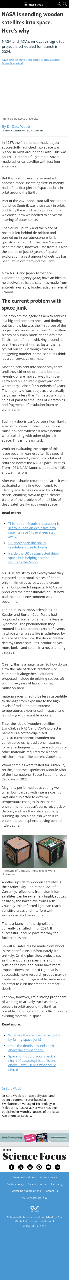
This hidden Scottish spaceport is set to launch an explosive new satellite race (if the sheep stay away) (34, 530)
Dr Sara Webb (11, 1089)
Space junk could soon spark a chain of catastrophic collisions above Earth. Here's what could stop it (32, 1062)
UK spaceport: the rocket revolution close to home (27, 545)
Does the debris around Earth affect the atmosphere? (31, 1047)
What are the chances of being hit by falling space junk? (34, 1037)
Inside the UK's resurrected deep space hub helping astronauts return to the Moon (33, 557)
